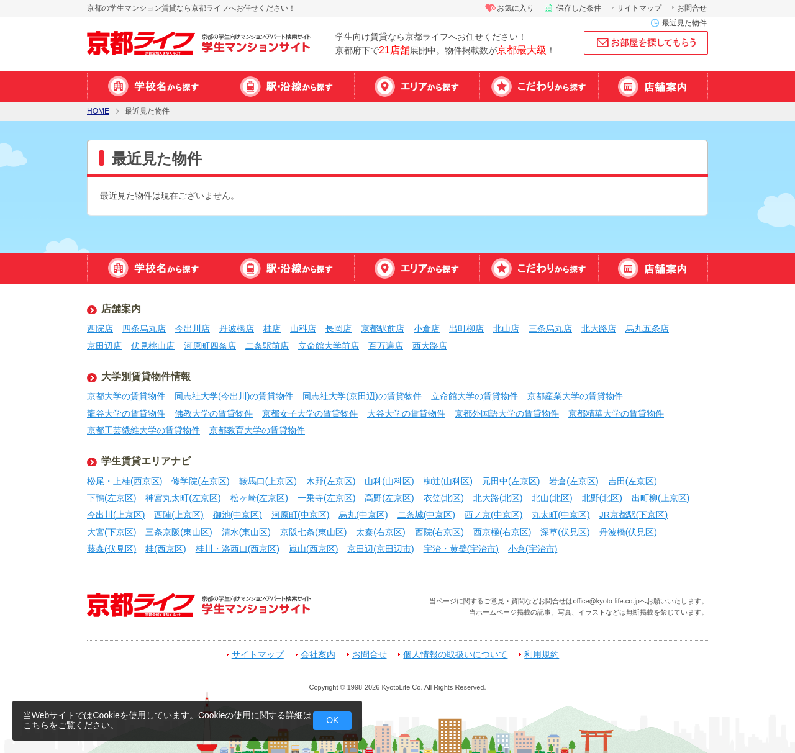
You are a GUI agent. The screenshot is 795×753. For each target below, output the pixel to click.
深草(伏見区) (564, 532)
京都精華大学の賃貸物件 (616, 413)
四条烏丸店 (144, 328)
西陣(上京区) (178, 515)
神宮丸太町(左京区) (182, 498)
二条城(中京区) (426, 515)
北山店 (506, 328)
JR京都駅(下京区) (633, 515)
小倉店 (427, 328)
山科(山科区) (389, 481)
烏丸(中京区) (363, 515)
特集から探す (538, 86)
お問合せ (692, 8)
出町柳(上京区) (660, 498)
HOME (98, 111)
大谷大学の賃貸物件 (406, 413)
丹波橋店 (236, 328)
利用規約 (541, 654)
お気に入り (515, 8)
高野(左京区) (389, 498)
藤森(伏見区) (111, 549)
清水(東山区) (246, 532)
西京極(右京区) (502, 532)
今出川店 (192, 328)
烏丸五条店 (647, 328)
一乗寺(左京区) (326, 498)
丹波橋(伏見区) (628, 532)
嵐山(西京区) (313, 549)
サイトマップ (639, 8)
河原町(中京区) (300, 515)
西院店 (100, 328)
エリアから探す (416, 86)
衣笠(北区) (444, 498)
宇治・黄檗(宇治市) (461, 549)
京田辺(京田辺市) (380, 549)
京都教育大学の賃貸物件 (257, 430)
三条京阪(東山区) (178, 532)
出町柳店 (466, 328)
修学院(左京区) (200, 481)
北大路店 (598, 328)
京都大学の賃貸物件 (126, 396)
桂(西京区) (165, 549)
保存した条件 (578, 8)
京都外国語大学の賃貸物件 (507, 413)
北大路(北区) (497, 498)
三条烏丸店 (550, 328)
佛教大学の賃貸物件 (214, 413)
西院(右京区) (439, 532)
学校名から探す (153, 86)
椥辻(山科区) (448, 481)
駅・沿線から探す (287, 86)
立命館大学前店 (328, 346)
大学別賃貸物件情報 (146, 376)
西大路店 (429, 346)
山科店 (303, 328)
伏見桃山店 (153, 346)
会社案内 (318, 654)
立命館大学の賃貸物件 (474, 396)
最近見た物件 (684, 23)
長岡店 (338, 328)
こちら (36, 725)
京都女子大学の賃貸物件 (310, 413)
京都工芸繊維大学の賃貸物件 (143, 430)
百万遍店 (385, 346)
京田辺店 (104, 346)
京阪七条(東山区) (313, 532)
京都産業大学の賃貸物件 (575, 396)
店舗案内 (653, 86)
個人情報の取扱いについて (455, 654)
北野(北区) (602, 498)
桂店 (272, 328)
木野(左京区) (330, 481)
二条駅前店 (267, 346)
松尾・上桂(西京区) (124, 481)
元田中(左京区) (511, 481)
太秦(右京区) (380, 532)
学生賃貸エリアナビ (146, 461)
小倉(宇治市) (532, 549)
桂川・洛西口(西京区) (237, 549)
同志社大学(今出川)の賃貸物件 (234, 396)
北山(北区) (552, 498)
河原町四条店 (210, 346)
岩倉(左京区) (573, 481)
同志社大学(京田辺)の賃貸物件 (361, 396)
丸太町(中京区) (560, 515)
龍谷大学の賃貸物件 (126, 413)
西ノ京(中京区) (493, 515)
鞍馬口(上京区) (268, 481)
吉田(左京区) (632, 481)
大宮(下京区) (111, 532)
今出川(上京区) (116, 515)
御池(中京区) (237, 515)
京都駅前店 (382, 328)
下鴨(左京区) (111, 498)
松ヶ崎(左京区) (259, 498)
